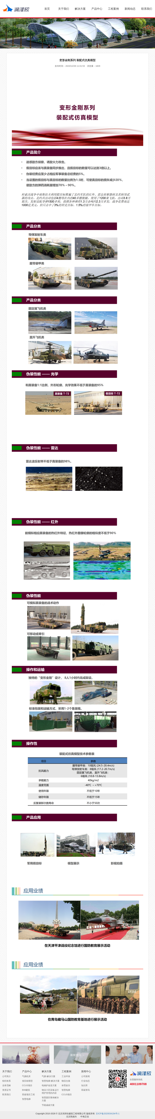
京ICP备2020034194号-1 (107, 1113)
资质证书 (6, 1090)
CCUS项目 (27, 1085)
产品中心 (96, 8)
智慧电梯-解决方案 (50, 1081)
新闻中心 (86, 1071)
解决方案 (80, 8)
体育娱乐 (66, 1085)
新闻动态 (130, 8)
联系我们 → (129, 1055)
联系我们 (146, 8)
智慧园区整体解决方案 (50, 1099)
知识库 (84, 1085)
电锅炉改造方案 (49, 1085)
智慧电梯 (26, 1099)
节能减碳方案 (48, 1105)
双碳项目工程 (28, 1094)
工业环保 (66, 1076)
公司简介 (6, 1076)
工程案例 (113, 8)
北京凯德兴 (71, 1116)
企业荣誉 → (26, 1055)
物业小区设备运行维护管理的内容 (50, 1091)
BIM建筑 (26, 1090)
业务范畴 (6, 1085)
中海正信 (84, 1116)
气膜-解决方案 (48, 1076)
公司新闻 (85, 1076)
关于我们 (63, 8)
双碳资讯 (85, 1090)
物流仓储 (66, 1081)
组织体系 (6, 1081)
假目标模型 (27, 1081)
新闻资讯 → (77, 1055)
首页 (47, 8)
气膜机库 (26, 1076)
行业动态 (85, 1081)
